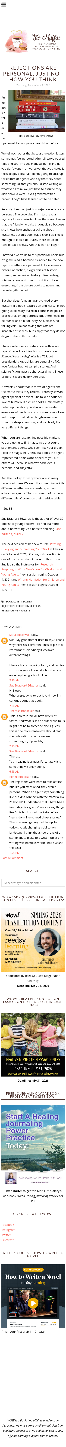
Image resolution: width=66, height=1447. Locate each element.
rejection (8, 606)
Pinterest (7, 1240)
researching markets (15, 610)
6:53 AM (14, 772)
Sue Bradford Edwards (24, 685)
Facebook (7, 1225)
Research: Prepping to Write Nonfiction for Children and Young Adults (31, 569)
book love (13, 601)
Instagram (8, 1230)
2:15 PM (14, 746)
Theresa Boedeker (21, 711)
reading (26, 601)
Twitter (6, 1235)
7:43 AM (14, 706)
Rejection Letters (28, 606)
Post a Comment (12, 858)
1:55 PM (14, 853)
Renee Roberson (20, 777)
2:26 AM (14, 680)
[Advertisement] (33, 1376)
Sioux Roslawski (19, 635)
